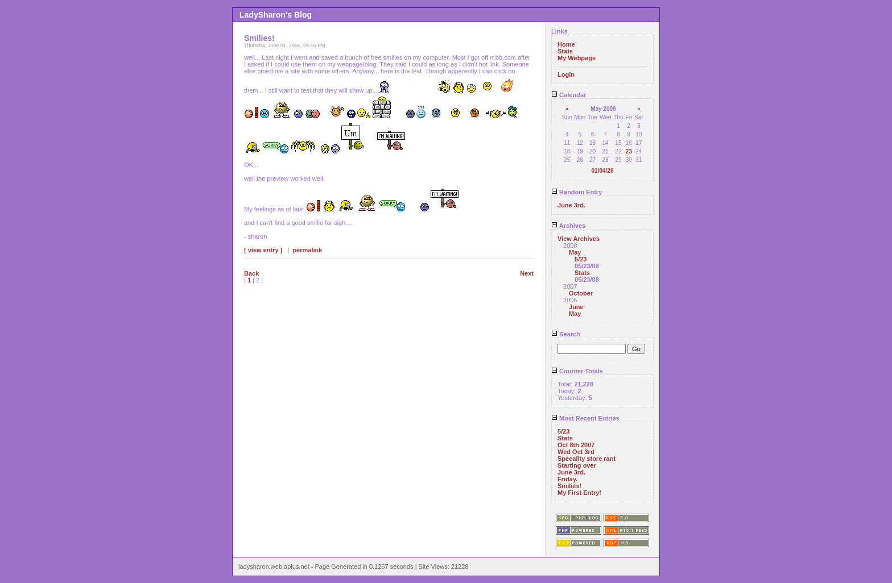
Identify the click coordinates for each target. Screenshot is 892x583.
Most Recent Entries (585, 418)
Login (566, 74)
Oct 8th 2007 (576, 445)
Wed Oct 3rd (576, 451)
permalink (307, 250)
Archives (568, 225)
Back (251, 273)
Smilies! (569, 485)
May (575, 252)
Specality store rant (587, 458)
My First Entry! (579, 492)
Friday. (567, 479)
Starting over (577, 465)
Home (566, 44)
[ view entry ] (263, 250)
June (576, 306)
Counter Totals (577, 371)
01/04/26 (603, 171)
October (581, 293)
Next (527, 273)
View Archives (579, 238)
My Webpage (577, 58)
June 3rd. (571, 205)
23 (629, 151)
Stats (565, 51)
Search (565, 334)
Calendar (568, 94)
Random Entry (576, 192)
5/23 (581, 259)
